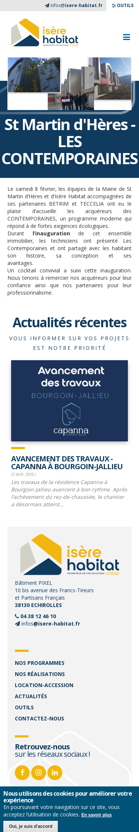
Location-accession (44, 685)
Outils (24, 707)
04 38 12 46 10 (38, 616)
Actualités (31, 696)
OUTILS (122, 5)
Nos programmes (39, 662)
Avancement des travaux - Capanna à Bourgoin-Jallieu (67, 462)
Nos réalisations (40, 673)
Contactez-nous (39, 718)
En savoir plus (96, 815)
